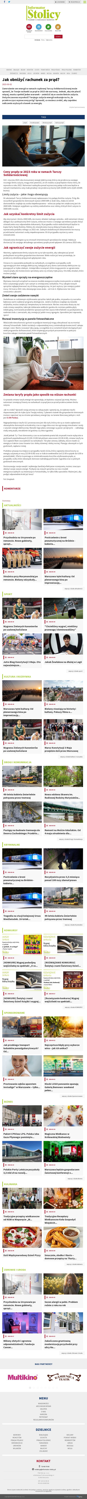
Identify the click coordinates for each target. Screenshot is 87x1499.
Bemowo (9, 70)
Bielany (23, 70)
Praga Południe (67, 70)
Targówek (22, 73)
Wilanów (56, 73)
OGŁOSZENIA (48, 27)
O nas (43, 1411)
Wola (68, 73)
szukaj (58, 37)
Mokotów (30, 70)
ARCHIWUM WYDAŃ (29, 28)
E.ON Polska (12, 417)
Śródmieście (14, 73)
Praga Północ (55, 70)
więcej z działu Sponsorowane (72, 1096)
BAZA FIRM (58, 27)
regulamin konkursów (43, 1420)
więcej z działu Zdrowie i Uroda (72, 1353)
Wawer (43, 73)
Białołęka (16, 70)
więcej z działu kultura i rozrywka (71, 757)
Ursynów (36, 73)
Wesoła (49, 73)
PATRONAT (43, 1417)
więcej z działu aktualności (73, 589)
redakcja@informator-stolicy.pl (45, 1469)
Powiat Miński (45, 70)
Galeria (43, 1409)
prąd (25, 123)
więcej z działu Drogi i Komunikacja (70, 839)
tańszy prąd (59, 123)
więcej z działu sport (75, 671)
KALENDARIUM (38, 27)
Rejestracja (74, 2)
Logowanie (60, 2)
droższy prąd (47, 123)
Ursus (29, 73)
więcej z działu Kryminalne (73, 925)
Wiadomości (43, 1403)
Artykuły (37, 40)
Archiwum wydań (43, 1406)
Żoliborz (74, 73)
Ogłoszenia (49, 40)
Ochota (37, 70)
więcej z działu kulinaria (74, 1264)
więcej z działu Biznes (75, 1179)
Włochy (62, 73)
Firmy (43, 40)
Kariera (43, 1414)
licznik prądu (34, 123)
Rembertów (77, 70)
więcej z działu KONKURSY (73, 1007)
